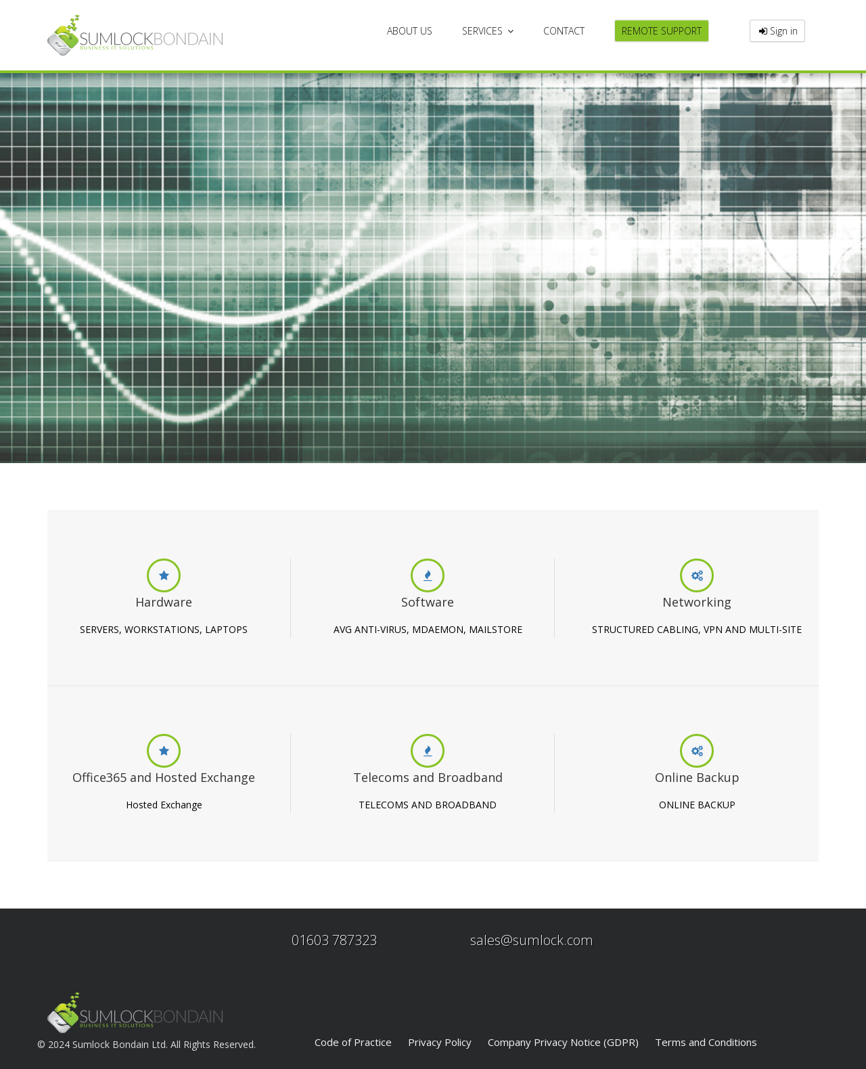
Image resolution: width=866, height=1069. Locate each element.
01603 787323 (334, 940)
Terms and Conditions (706, 1042)
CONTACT (564, 30)
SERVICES (488, 30)
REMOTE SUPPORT (662, 30)
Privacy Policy (440, 1042)
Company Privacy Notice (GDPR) (563, 1042)
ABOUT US (409, 30)
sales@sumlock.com (531, 940)
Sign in (777, 30)
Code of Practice (353, 1042)
